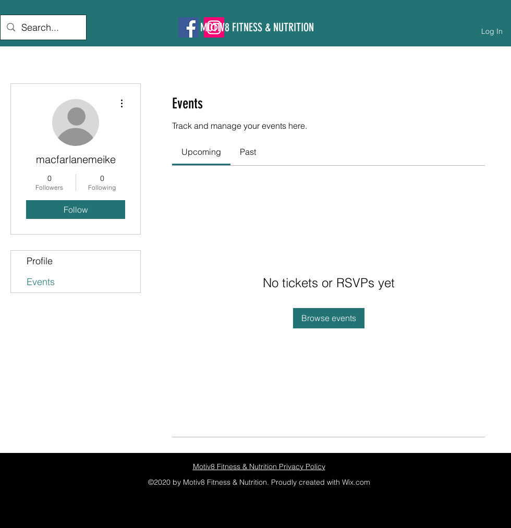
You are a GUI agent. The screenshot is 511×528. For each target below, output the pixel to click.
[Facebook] (188, 27)
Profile (40, 261)
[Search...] (42, 27)
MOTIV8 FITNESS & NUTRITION (257, 27)
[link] (201, 151)
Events (41, 282)
